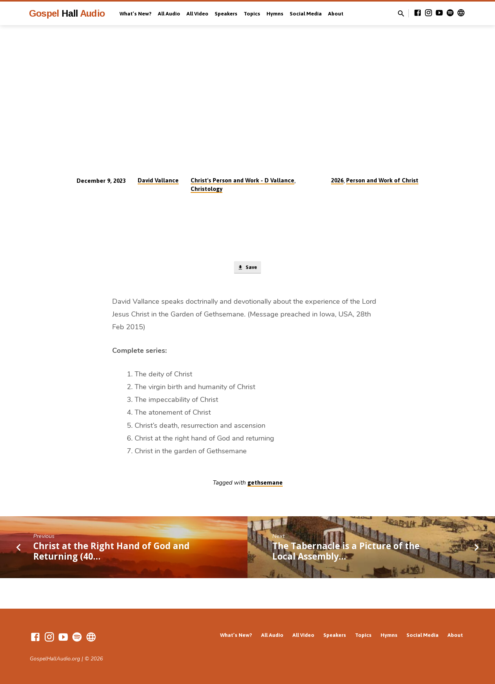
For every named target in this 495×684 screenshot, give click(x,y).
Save (247, 268)
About (335, 13)
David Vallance (158, 180)
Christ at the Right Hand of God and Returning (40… (111, 552)
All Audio (169, 13)
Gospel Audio (67, 13)
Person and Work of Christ (382, 180)
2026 (337, 180)
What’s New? (135, 13)
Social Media (306, 13)
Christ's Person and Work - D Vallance (242, 180)
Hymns (274, 13)
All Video (197, 13)
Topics (252, 13)
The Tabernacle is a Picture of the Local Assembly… (346, 552)
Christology (206, 188)
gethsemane (265, 484)
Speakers (226, 13)
